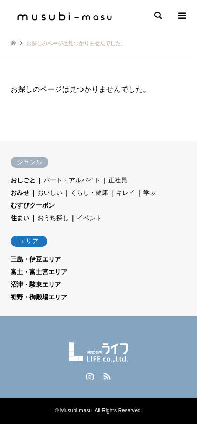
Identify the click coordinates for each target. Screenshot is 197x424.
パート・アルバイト (72, 180)
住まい (20, 218)
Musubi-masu (76, 411)
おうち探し (53, 218)
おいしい (50, 193)
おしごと (23, 180)
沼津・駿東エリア (36, 284)
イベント (89, 218)
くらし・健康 (89, 193)
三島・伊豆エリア (36, 259)
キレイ (125, 193)
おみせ (20, 193)
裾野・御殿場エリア (39, 297)
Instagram (90, 376)
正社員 (117, 180)
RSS (107, 376)
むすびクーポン (33, 205)
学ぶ (149, 193)
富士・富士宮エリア (39, 272)
